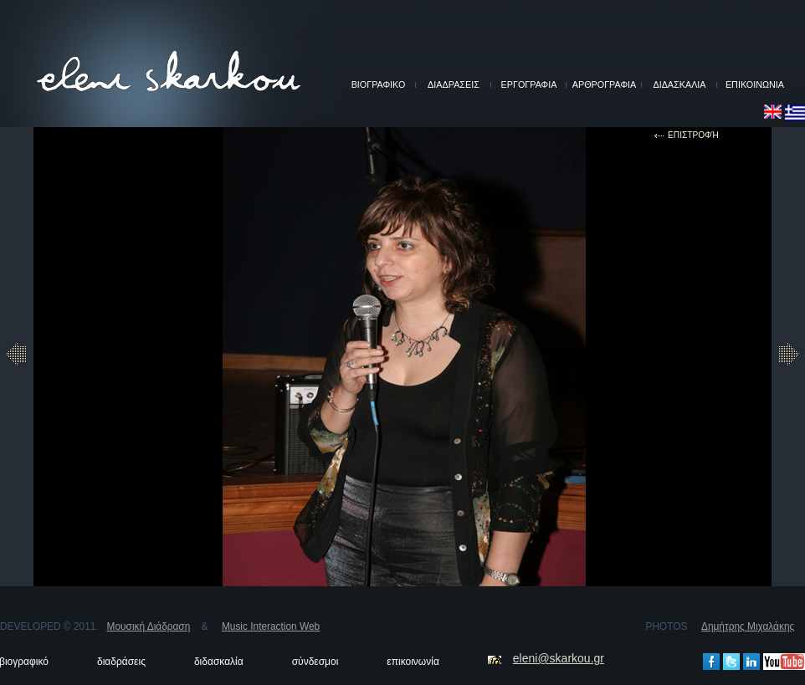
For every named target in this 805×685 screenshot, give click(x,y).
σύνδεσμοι (315, 661)
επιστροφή (693, 135)
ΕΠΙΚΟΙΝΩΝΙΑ (755, 84)
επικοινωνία (412, 661)
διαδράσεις (121, 661)
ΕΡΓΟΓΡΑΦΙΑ (529, 84)
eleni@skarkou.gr (558, 658)
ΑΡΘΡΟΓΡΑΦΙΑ (604, 84)
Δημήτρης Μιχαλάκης (747, 626)
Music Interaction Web (271, 626)
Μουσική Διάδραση (149, 626)
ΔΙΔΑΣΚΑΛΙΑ (679, 84)
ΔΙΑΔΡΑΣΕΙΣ (453, 84)
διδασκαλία (219, 661)
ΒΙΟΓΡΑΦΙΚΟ (378, 84)
